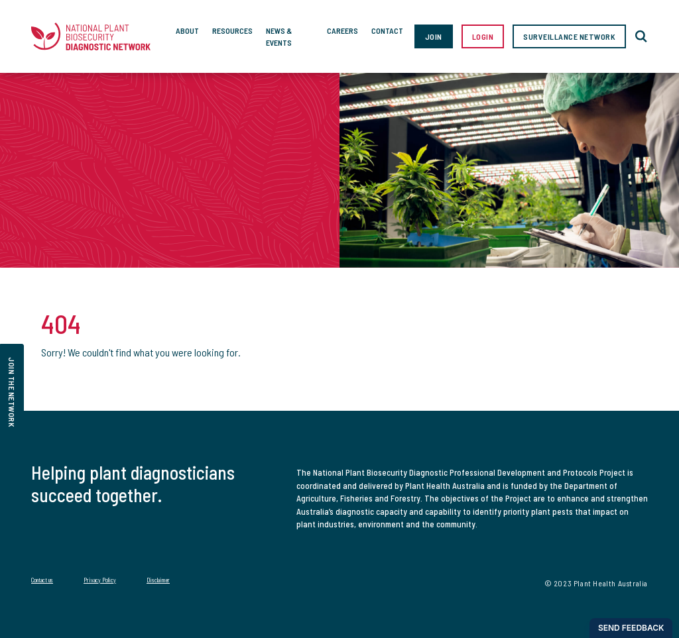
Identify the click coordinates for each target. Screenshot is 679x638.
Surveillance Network (569, 36)
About (187, 30)
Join (433, 36)
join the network (12, 392)
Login (483, 36)
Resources (232, 30)
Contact (387, 30)
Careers (342, 30)
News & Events (279, 36)
